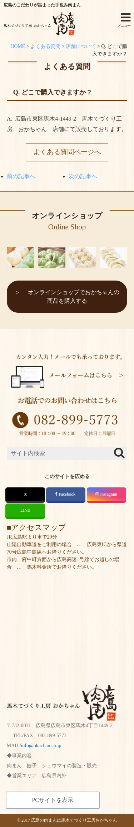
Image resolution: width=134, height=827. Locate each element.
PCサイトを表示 (52, 800)
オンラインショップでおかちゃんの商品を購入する (73, 296)
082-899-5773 (52, 735)
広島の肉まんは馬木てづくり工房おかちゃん (74, 820)
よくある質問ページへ (67, 152)
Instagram (106, 494)
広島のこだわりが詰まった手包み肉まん (42, 5)
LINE (25, 510)
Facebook (65, 494)
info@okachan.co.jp (41, 745)
